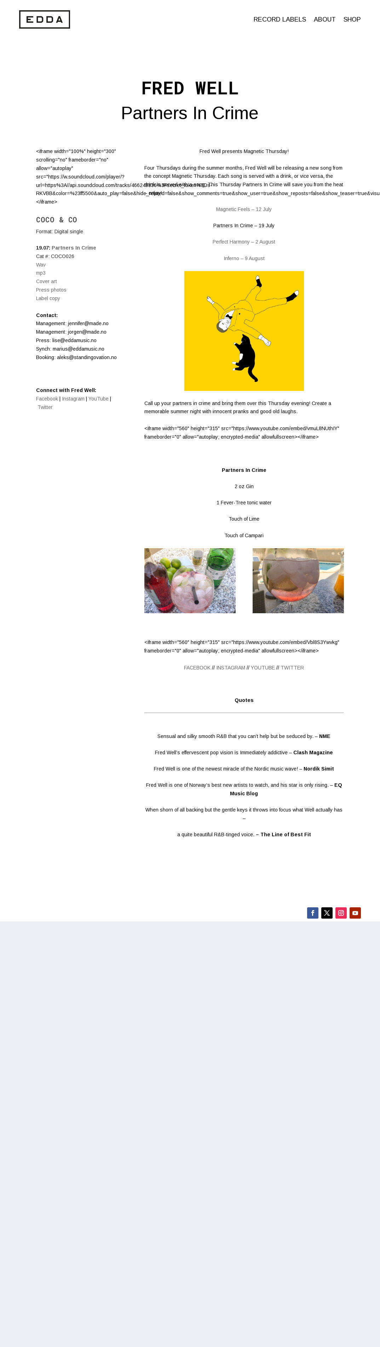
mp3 (41, 273)
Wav (41, 265)
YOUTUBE (263, 667)
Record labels (280, 19)
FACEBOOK (197, 667)
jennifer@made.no (88, 323)
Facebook (47, 399)
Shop (352, 19)
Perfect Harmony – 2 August (244, 242)
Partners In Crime (74, 248)
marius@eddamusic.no (78, 349)
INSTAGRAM (230, 667)
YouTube (98, 399)
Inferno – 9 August (244, 258)
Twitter (45, 407)
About (325, 19)
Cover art (46, 281)
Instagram (73, 399)
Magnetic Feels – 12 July (244, 209)
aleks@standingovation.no (87, 357)
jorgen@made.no (87, 332)
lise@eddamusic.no (74, 340)
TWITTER (292, 667)
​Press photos (51, 290)
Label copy (48, 298)
